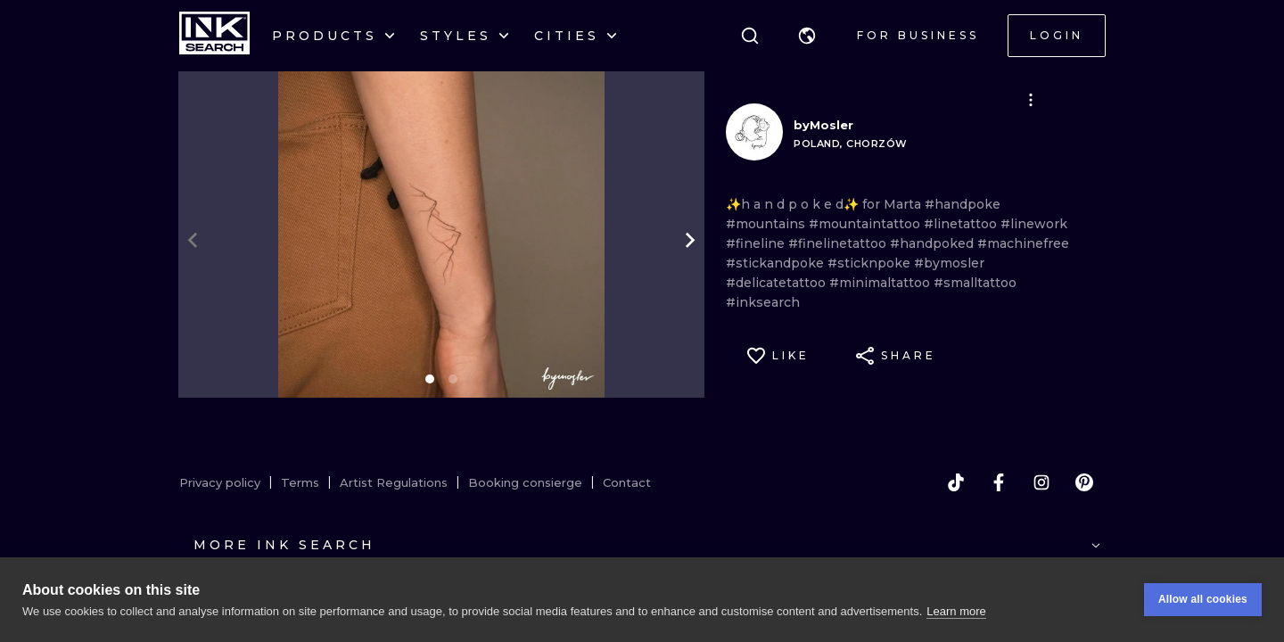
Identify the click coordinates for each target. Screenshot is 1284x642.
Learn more (955, 612)
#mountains (767, 224)
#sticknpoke (870, 263)
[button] (807, 35)
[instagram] (1041, 482)
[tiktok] (955, 482)
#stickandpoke (776, 263)
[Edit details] (1030, 99)
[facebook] (998, 482)
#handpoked (933, 243)
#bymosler (949, 263)
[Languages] (807, 35)
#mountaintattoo (866, 224)
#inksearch (763, 302)
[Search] (749, 35)
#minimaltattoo (881, 283)
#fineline (757, 243)
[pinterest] (1084, 482)
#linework (1033, 224)
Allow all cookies (1202, 601)
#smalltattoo (975, 283)
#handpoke (962, 204)
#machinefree (1023, 243)
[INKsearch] (214, 35)
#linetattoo (962, 224)
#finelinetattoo (839, 243)
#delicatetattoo (777, 283)
